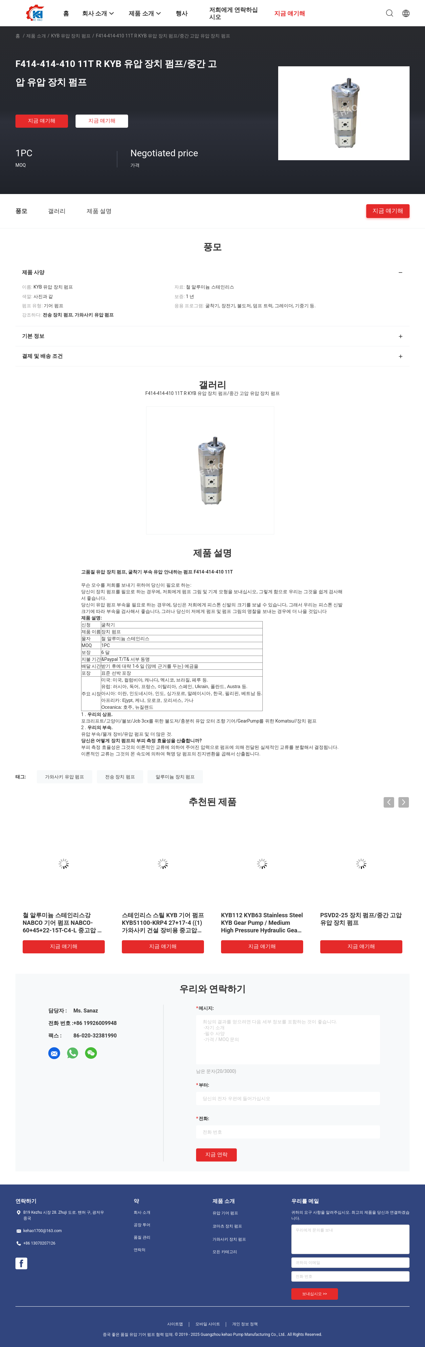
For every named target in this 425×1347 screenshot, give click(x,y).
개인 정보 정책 (245, 1324)
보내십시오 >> (314, 1294)
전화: (204, 1118)
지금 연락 (216, 1154)
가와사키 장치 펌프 (229, 1239)
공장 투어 (142, 1225)
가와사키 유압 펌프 (64, 776)
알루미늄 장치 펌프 (175, 776)
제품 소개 (36, 35)
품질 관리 (142, 1237)
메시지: (206, 1008)
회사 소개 (142, 1212)
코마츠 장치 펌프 (227, 1226)
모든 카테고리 (224, 1251)
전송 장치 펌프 (120, 776)
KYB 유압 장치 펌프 (71, 35)
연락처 (139, 1250)
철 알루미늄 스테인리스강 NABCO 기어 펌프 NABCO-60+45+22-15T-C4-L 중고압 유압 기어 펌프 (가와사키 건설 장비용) (63, 930)
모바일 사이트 (207, 1324)
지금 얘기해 (42, 121)
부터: (204, 1085)
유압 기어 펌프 (225, 1213)
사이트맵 (175, 1324)
